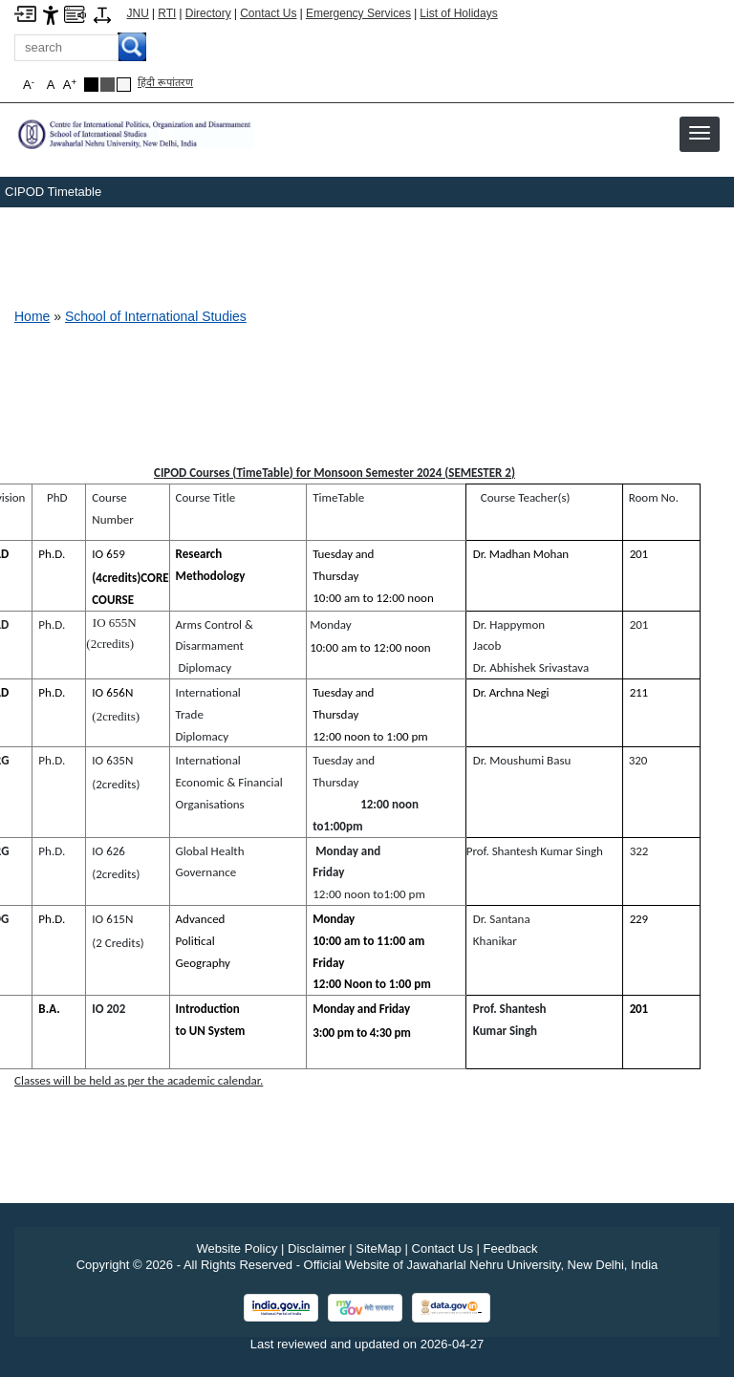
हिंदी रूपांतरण (165, 82)
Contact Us (268, 13)
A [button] (69, 84)
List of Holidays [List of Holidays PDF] (458, 13)
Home (32, 316)
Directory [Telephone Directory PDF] (208, 13)
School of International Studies (156, 316)
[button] (699, 133)
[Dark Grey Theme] (107, 84)
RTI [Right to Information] (167, 13)
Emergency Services (358, 13)
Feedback (511, 1248)
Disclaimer (317, 1248)
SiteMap (378, 1248)
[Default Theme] (124, 84)
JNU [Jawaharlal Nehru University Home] (138, 13)
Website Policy (236, 1248)
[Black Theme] (91, 84)
